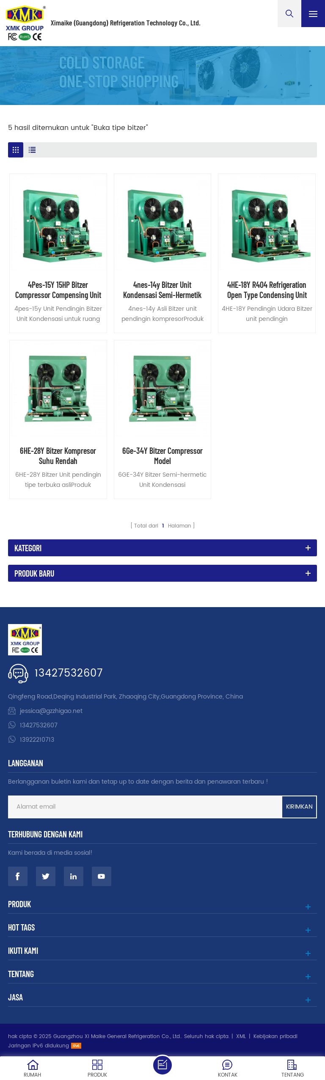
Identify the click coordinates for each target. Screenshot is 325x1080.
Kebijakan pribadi (275, 1037)
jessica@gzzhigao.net (51, 711)
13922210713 (37, 740)
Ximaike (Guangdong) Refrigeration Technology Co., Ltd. (126, 23)
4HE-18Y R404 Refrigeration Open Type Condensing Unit (267, 289)
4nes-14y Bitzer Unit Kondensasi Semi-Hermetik (162, 289)
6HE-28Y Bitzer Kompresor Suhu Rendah (58, 455)
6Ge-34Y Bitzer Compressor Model (162, 455)
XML (241, 1037)
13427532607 (69, 673)
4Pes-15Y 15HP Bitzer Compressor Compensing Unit (58, 289)
